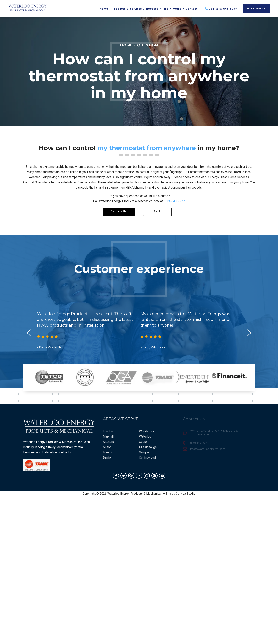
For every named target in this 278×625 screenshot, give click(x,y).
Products (118, 8)
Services (136, 8)
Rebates (152, 8)
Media (177, 8)
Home (104, 8)
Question (147, 45)
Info (165, 8)
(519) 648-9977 (174, 201)
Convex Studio (185, 493)
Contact (191, 8)
